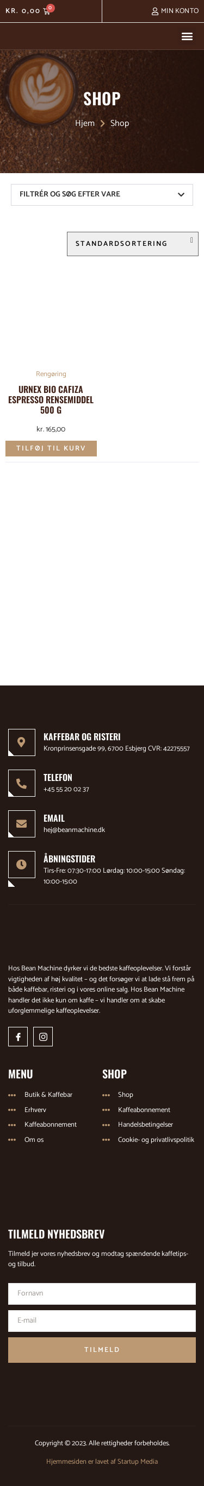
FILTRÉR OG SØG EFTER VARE (70, 194)
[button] (187, 36)
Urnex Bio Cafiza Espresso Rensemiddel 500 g (51, 399)
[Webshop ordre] (133, 244)
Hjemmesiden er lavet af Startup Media (102, 1462)
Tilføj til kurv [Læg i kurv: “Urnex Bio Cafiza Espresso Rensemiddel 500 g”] (51, 448)
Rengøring (51, 374)
